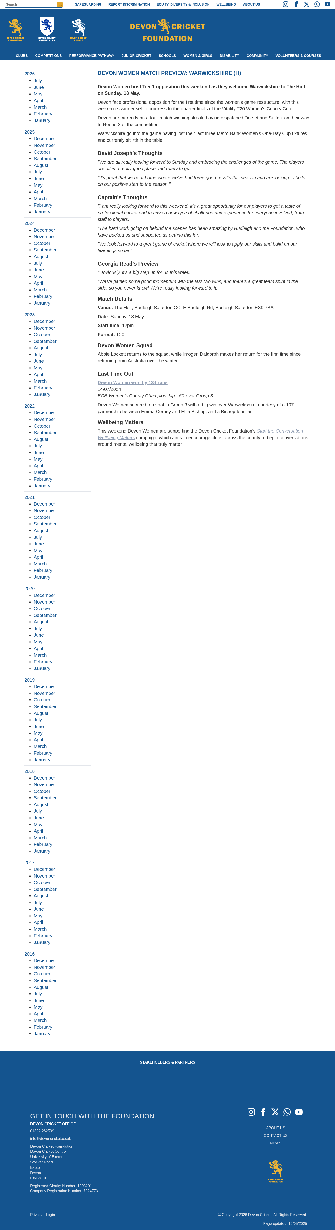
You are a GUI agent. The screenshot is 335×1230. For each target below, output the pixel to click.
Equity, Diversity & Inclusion (183, 4)
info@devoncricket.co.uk (50, 1139)
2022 (29, 406)
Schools (167, 55)
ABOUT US (275, 1128)
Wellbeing (226, 4)
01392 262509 (42, 1131)
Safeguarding (88, 4)
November (44, 145)
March (40, 107)
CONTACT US (276, 1136)
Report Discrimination (129, 4)
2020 (29, 588)
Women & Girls (197, 55)
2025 (29, 132)
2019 (29, 680)
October (42, 152)
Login (50, 1215)
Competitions (48, 55)
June (39, 87)
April (38, 100)
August (41, 165)
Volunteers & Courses (298, 55)
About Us (251, 4)
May (38, 93)
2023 (29, 314)
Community (257, 55)
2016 (29, 953)
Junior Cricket (136, 55)
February (43, 113)
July (38, 80)
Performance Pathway (91, 55)
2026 (29, 73)
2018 (29, 771)
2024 (29, 223)
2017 (29, 862)
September (45, 158)
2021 (29, 497)
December (44, 138)
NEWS (275, 1143)
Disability (229, 55)
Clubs (22, 55)
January (42, 120)
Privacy (36, 1215)
